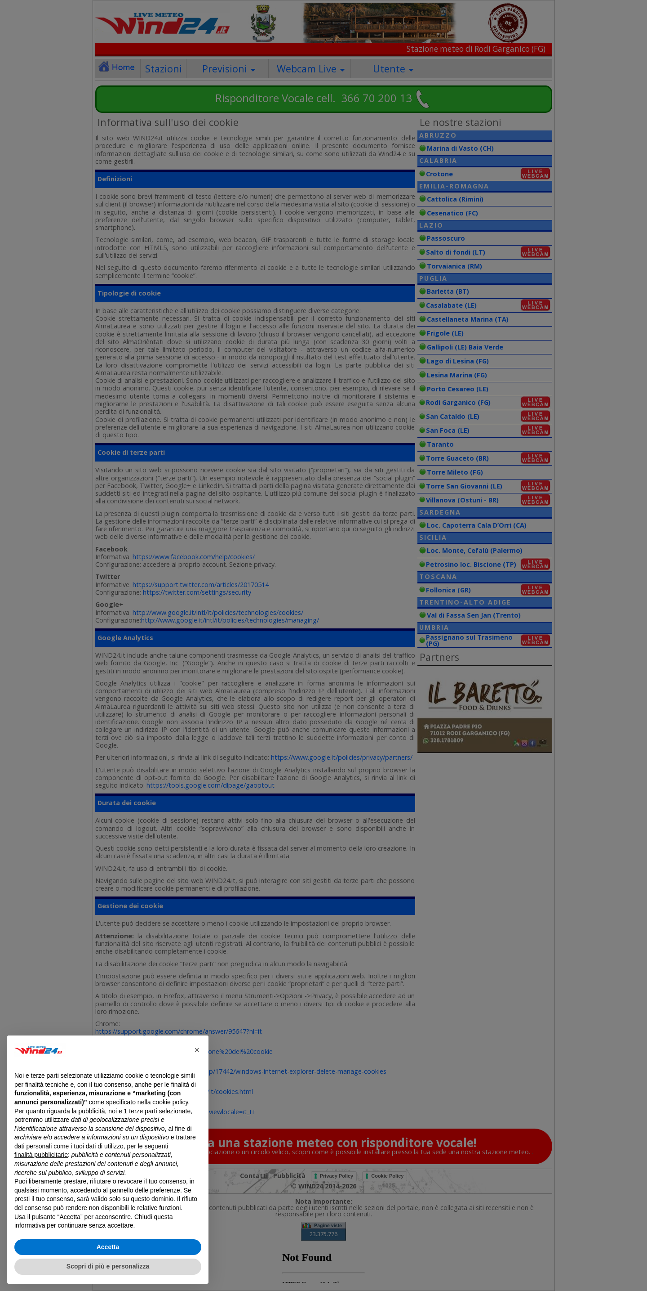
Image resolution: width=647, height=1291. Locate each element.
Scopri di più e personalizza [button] (107, 1266)
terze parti (143, 1111)
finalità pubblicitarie (41, 1154)
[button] (197, 1050)
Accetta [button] (108, 1247)
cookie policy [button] (170, 1102)
